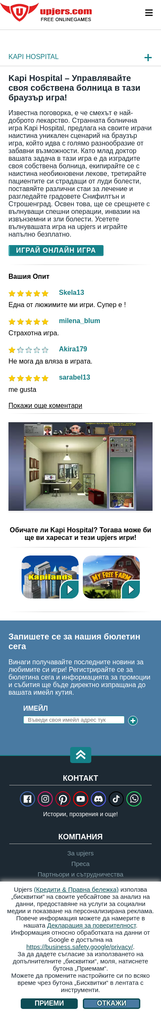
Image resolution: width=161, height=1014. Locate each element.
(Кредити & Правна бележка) (76, 889)
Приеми (49, 1003)
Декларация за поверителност (91, 925)
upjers (46, 12)
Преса (80, 863)
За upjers (80, 853)
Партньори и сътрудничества (80, 874)
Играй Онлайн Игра (56, 250)
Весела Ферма (111, 577)
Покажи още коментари (45, 405)
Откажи (112, 1003)
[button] (80, 755)
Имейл (35, 708)
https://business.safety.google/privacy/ (79, 946)
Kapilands (50, 577)
